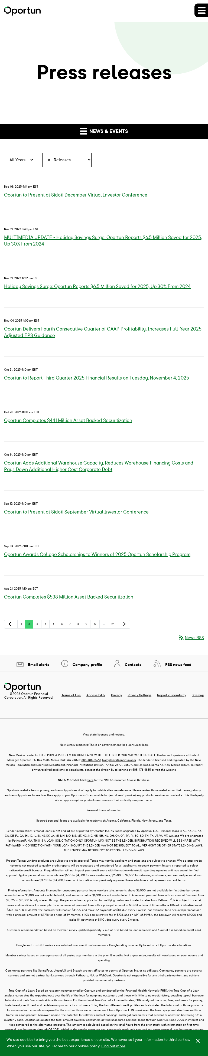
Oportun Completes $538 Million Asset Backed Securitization (68, 597)
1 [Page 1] (23, 625)
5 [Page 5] (55, 625)
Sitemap (198, 695)
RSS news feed (177, 664)
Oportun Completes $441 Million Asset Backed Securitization (68, 420)
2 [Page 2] (30, 625)
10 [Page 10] (96, 625)
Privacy (116, 695)
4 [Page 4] (47, 625)
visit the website (165, 769)
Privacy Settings (139, 695)
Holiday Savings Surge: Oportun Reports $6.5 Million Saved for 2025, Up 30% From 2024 (97, 286)
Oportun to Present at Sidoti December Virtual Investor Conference (75, 195)
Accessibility (95, 695)
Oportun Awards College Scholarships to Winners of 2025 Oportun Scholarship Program (97, 554)
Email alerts (38, 664)
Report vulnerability (171, 695)
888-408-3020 (91, 760)
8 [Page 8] (79, 625)
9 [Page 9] (87, 625)
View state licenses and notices (103, 734)
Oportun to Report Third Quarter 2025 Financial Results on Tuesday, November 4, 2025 (96, 378)
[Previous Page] (11, 624)
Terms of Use (71, 695)
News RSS (191, 637)
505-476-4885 (141, 769)
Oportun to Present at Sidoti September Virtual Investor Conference (76, 512)
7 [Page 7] (71, 625)
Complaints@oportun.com (119, 760)
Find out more (113, 1046)
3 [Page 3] (38, 625)
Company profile (87, 664)
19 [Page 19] (114, 625)
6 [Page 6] (63, 625)
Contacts (132, 664)
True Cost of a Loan (21, 990)
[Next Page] (123, 624)
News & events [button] (104, 131)
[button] (201, 10)
